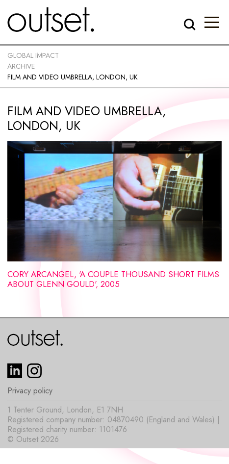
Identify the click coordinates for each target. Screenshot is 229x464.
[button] (212, 22)
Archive (21, 66)
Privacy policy (29, 391)
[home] (51, 19)
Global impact (33, 55)
